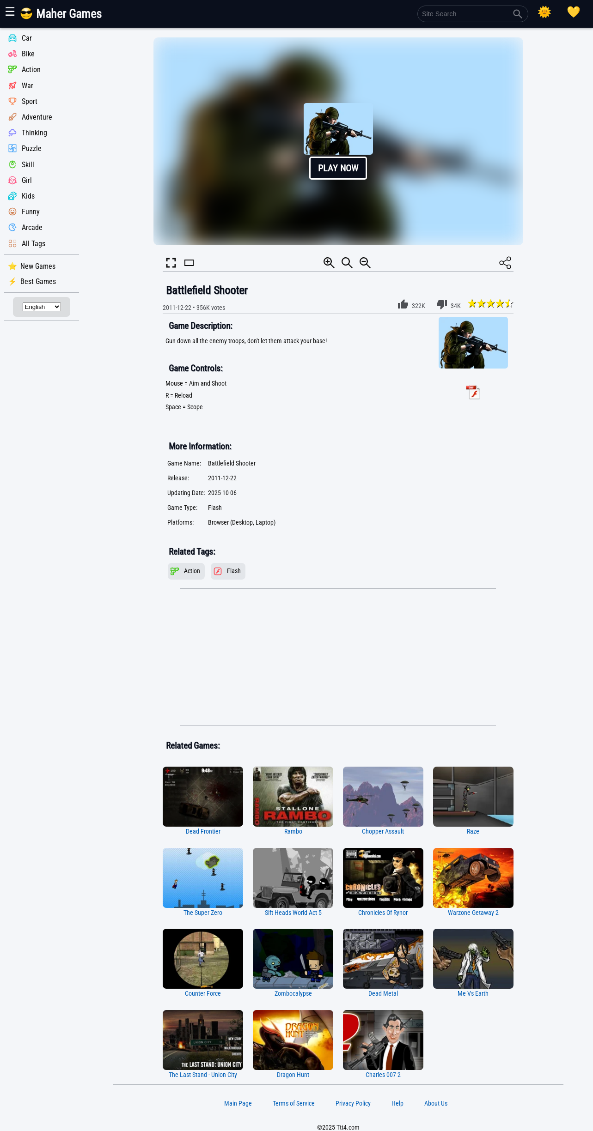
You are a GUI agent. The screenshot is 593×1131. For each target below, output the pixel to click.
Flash (234, 571)
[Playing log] (573, 12)
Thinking (34, 132)
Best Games (38, 281)
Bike (28, 53)
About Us (435, 1103)
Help (397, 1103)
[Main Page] (66, 17)
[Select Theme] (544, 12)
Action (31, 70)
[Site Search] (472, 14)
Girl (27, 180)
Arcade (32, 228)
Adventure (37, 117)
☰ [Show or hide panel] (10, 11)
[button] (338, 141)
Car (27, 38)
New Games (37, 266)
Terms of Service (294, 1103)
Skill (28, 164)
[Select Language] (42, 306)
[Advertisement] (338, 657)
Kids (28, 196)
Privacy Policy (353, 1103)
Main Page (238, 1103)
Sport (29, 101)
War (27, 85)
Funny (31, 211)
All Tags (33, 243)
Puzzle (32, 149)
